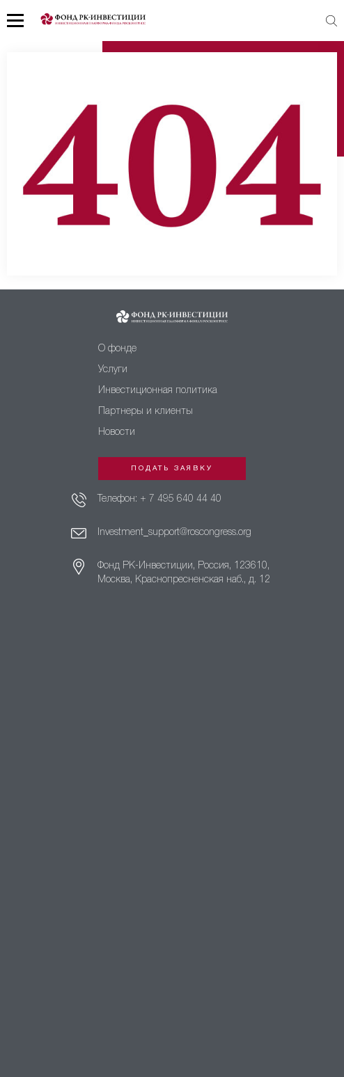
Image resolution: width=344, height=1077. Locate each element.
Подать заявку (172, 468)
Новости (116, 432)
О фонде (117, 348)
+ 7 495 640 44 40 (180, 499)
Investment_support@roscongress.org (174, 532)
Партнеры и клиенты (145, 411)
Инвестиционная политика (157, 390)
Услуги (112, 369)
